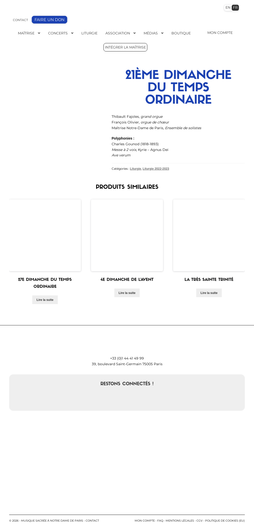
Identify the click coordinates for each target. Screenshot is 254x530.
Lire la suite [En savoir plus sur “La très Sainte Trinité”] (209, 292)
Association (117, 33)
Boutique (181, 33)
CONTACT (20, 20)
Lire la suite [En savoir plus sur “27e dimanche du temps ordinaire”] (44, 299)
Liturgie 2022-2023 (156, 168)
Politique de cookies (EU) (225, 520)
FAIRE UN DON (49, 19)
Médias (151, 33)
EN (227, 7)
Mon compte (145, 520)
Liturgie (89, 33)
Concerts (58, 33)
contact (92, 520)
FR (235, 7)
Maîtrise (26, 33)
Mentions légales (180, 520)
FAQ (160, 520)
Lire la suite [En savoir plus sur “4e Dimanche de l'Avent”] (127, 292)
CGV (199, 520)
